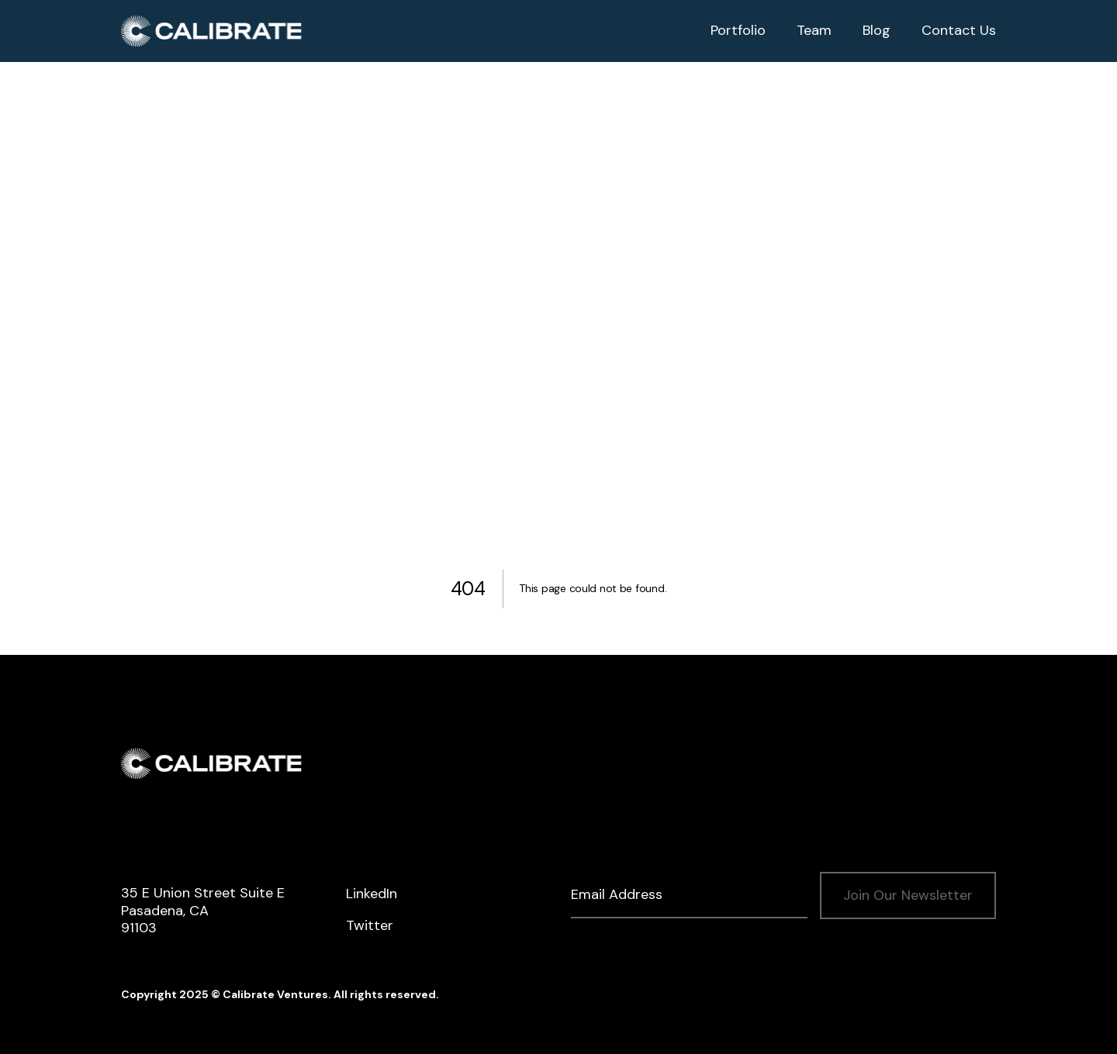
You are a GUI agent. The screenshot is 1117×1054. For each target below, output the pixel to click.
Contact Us (959, 30)
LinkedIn (371, 894)
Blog (876, 30)
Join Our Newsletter (908, 895)
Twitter (369, 926)
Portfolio (738, 30)
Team (814, 30)
